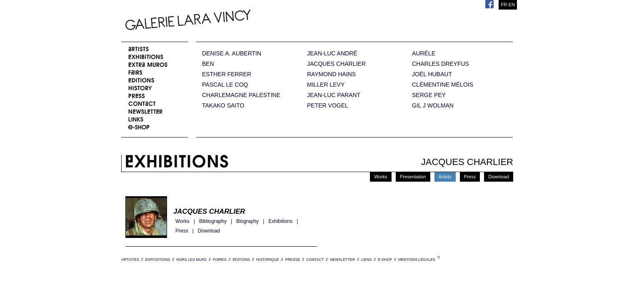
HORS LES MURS (191, 260)
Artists (445, 176)
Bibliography (213, 221)
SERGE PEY (429, 95)
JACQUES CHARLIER (336, 64)
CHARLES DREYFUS (440, 64)
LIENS (366, 260)
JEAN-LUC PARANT (333, 95)
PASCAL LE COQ (225, 85)
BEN (208, 64)
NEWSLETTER (342, 260)
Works (380, 176)
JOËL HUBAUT (432, 74)
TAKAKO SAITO (223, 105)
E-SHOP (385, 260)
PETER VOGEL (327, 105)
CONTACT (315, 260)
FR (504, 4)
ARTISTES (130, 260)
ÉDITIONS (241, 260)
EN (511, 4)
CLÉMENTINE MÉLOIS (442, 85)
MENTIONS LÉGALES (416, 260)
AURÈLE (423, 53)
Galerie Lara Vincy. (229, 21)
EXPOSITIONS (157, 260)
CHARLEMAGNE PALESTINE (241, 95)
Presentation (413, 176)
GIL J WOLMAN (433, 105)
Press (470, 176)
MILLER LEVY (325, 85)
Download (498, 176)
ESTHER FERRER (226, 74)
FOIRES (220, 260)
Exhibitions (280, 221)
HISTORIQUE (267, 260)
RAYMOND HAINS (331, 74)
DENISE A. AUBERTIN (231, 53)
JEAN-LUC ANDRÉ (332, 53)
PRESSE (292, 260)
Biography (247, 221)
